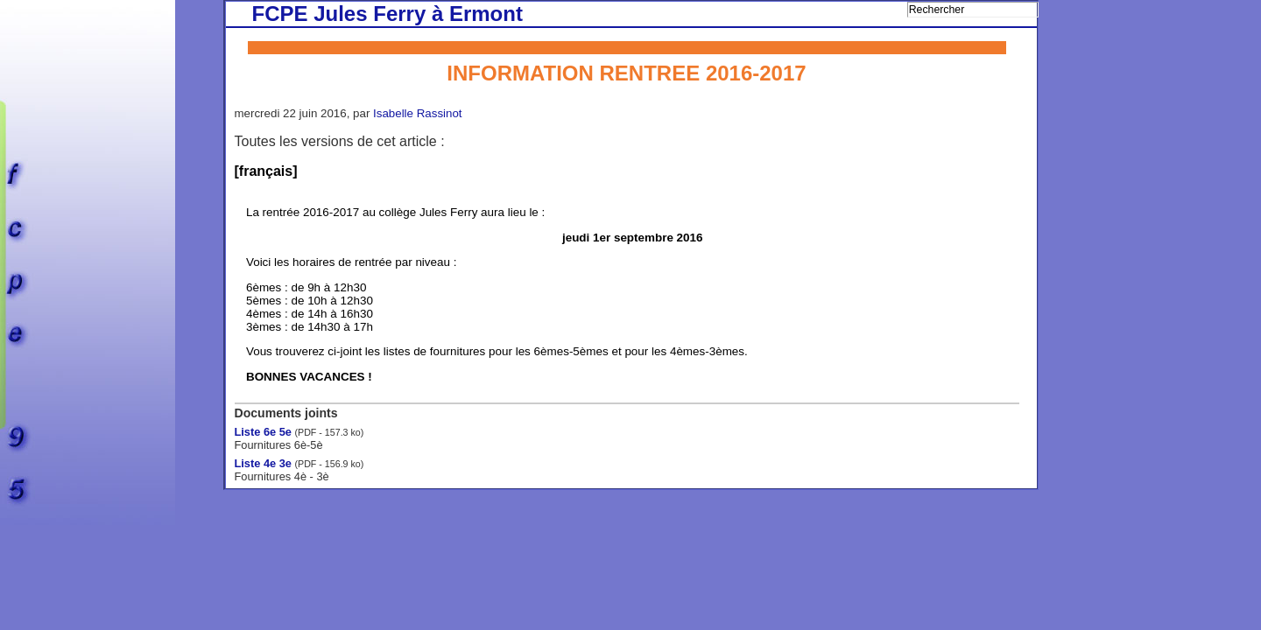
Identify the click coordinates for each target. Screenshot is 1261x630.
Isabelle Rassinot (417, 113)
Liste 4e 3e (263, 463)
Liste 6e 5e (263, 431)
